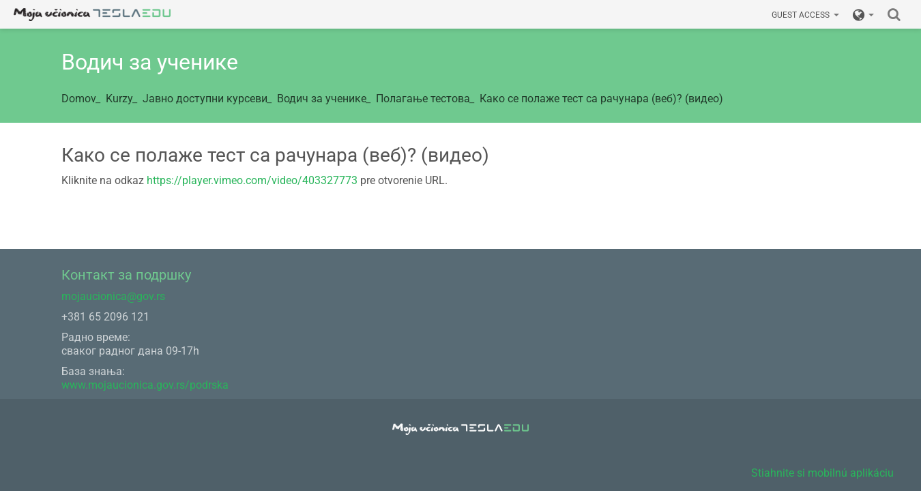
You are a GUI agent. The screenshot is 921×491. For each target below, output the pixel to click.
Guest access (805, 15)
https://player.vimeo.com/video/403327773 (252, 180)
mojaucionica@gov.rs (113, 296)
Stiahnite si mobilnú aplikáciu (822, 472)
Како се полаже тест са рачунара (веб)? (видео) (601, 98)
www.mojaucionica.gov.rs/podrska (145, 384)
